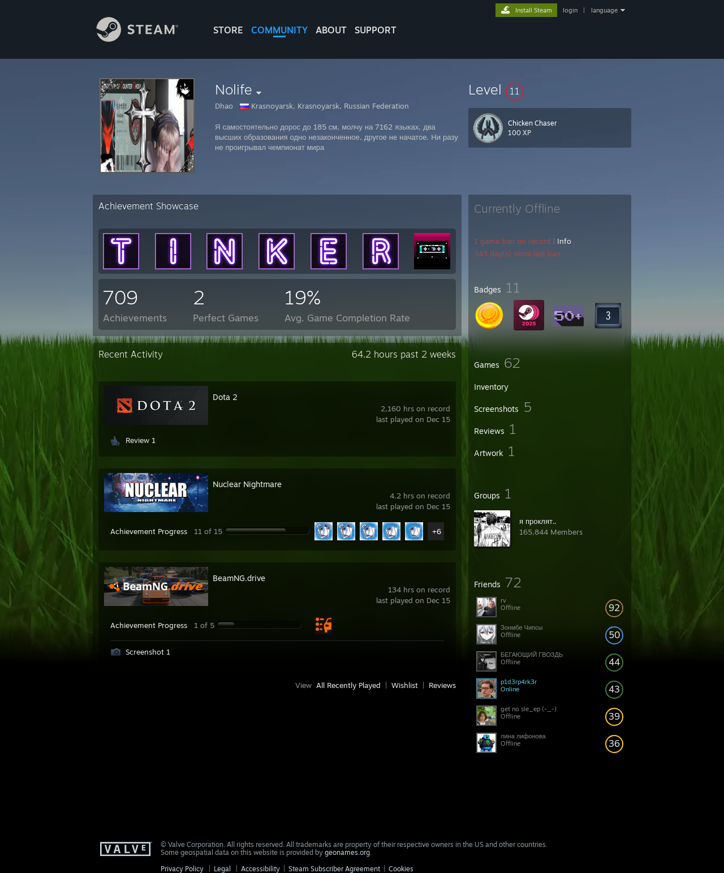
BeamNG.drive (239, 578)
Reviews (442, 685)
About (331, 30)
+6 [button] (436, 531)
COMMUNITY (279, 30)
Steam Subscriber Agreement (334, 869)
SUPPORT (376, 30)
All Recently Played (348, 685)
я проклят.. (538, 521)
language (604, 10)
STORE (228, 30)
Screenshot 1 (148, 651)
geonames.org (347, 852)
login (570, 10)
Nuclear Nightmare (247, 484)
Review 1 (141, 440)
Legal (222, 869)
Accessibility (260, 869)
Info (564, 241)
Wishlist (404, 685)
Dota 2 (225, 397)
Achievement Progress (148, 531)
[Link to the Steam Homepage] (146, 39)
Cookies (401, 869)
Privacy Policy (182, 869)
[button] (549, 89)
